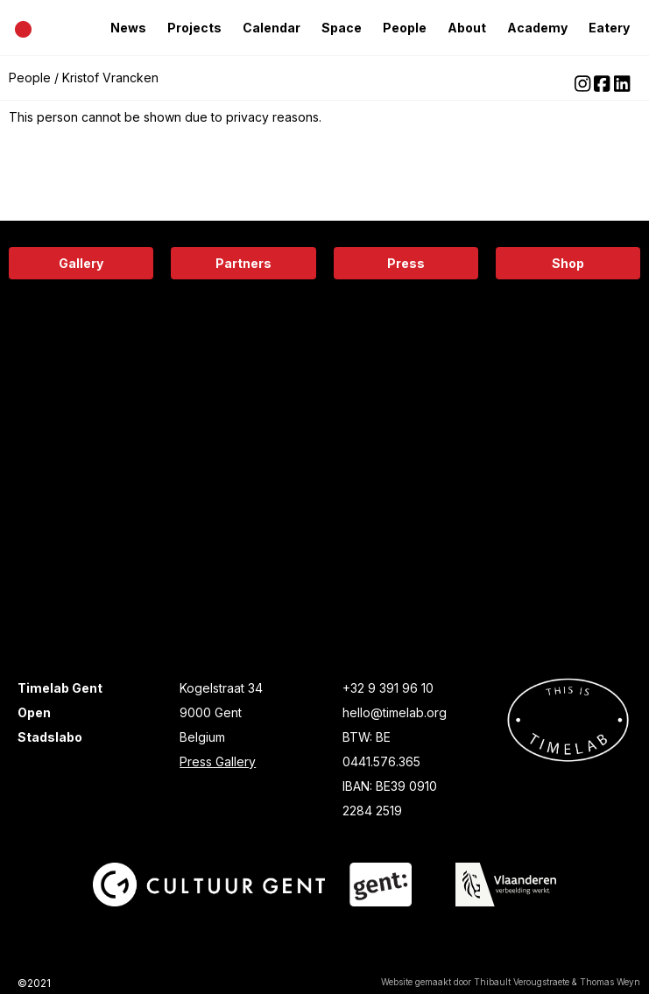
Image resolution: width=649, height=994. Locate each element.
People (405, 27)
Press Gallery (218, 761)
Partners (243, 263)
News (128, 27)
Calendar (271, 27)
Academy (537, 27)
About (467, 27)
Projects (194, 27)
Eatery (609, 27)
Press (406, 263)
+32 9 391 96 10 (388, 687)
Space (341, 27)
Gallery (81, 263)
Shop (568, 263)
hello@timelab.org (394, 712)
